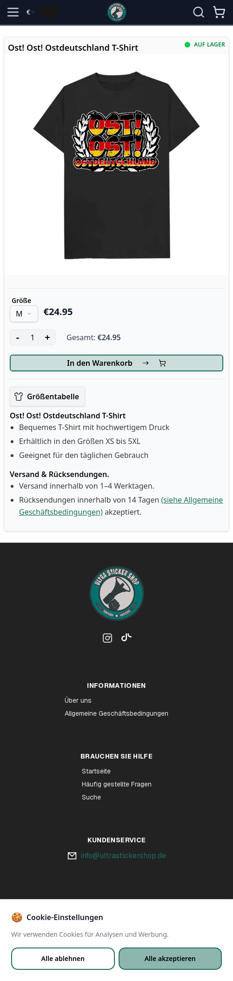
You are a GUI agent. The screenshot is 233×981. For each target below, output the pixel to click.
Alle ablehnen (63, 958)
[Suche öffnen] (198, 12)
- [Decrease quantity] (17, 337)
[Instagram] (107, 639)
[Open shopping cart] (219, 12)
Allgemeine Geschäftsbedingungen (116, 713)
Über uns (78, 700)
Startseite (96, 771)
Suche (91, 797)
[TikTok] (124, 639)
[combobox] (31, 12)
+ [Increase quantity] (47, 337)
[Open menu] (13, 12)
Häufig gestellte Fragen (117, 784)
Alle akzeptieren (170, 958)
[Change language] (49, 12)
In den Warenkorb (116, 363)
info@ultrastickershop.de (123, 855)
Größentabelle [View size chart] (46, 396)
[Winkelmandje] (219, 16)
